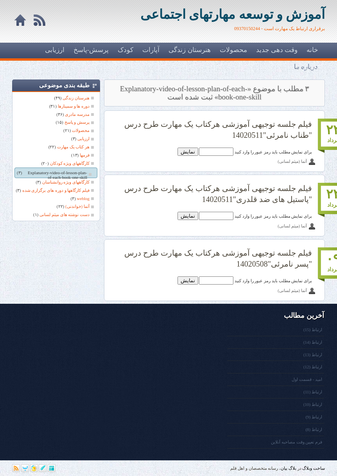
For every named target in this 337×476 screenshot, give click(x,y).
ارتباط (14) (312, 342)
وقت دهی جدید (277, 50)
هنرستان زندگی (189, 50)
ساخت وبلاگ (313, 468)
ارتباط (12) (312, 366)
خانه (312, 50)
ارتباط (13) (312, 354)
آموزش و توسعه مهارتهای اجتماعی (232, 14)
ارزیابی (55, 50)
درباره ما (306, 66)
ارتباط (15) (312, 329)
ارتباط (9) (313, 417)
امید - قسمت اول (307, 379)
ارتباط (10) (312, 404)
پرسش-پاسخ (91, 50)
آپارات (151, 50)
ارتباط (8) (313, 429)
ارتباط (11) (312, 391)
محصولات (233, 50)
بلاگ (292, 468)
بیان (284, 468)
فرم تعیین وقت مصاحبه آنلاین (296, 442)
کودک (125, 50)
